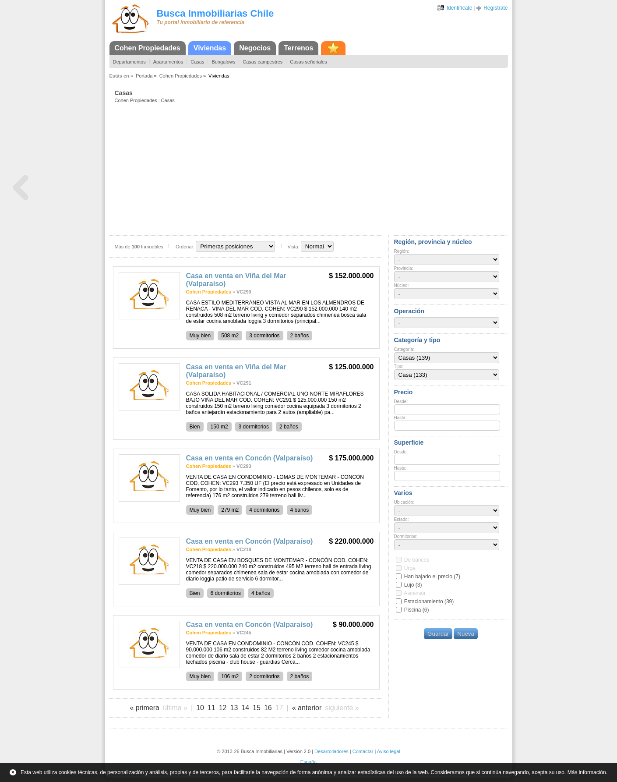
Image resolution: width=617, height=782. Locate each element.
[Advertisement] (311, 168)
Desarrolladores (331, 751)
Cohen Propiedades (147, 48)
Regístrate (495, 8)
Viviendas (210, 48)
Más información (587, 772)
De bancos (416, 560)
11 (211, 707)
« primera (144, 707)
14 (245, 707)
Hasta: (400, 417)
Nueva (465, 633)
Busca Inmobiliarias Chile (215, 13)
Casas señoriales (308, 61)
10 (200, 707)
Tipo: (399, 366)
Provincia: (403, 268)
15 (257, 707)
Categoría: (404, 349)
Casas (197, 61)
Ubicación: (404, 502)
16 (268, 707)
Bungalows (223, 61)
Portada (144, 75)
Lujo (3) (413, 585)
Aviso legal (388, 751)
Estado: (401, 519)
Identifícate (459, 8)
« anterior (307, 707)
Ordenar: (185, 246)
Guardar (438, 633)
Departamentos (129, 61)
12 (223, 707)
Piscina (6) (416, 610)
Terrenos (298, 48)
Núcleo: (401, 285)
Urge (410, 568)
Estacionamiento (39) (429, 601)
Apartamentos (168, 61)
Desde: (401, 401)
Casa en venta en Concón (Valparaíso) (249, 458)
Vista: (293, 246)
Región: (401, 251)
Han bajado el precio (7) (432, 576)
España (308, 761)
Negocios (255, 48)
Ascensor (415, 593)
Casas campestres (262, 61)
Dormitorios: (406, 536)
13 (234, 707)
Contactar (363, 751)
